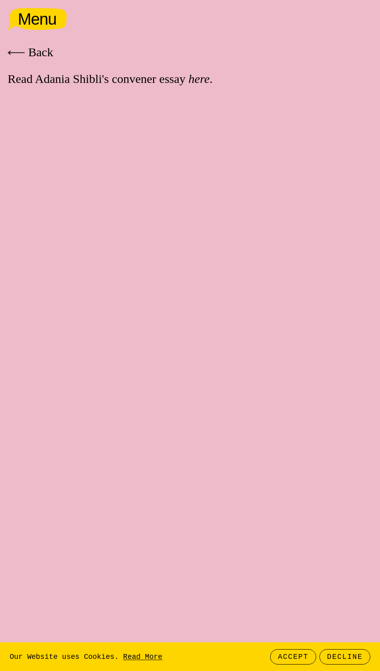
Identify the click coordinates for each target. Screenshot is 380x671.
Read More (142, 657)
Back (30, 52)
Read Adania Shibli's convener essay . (110, 78)
